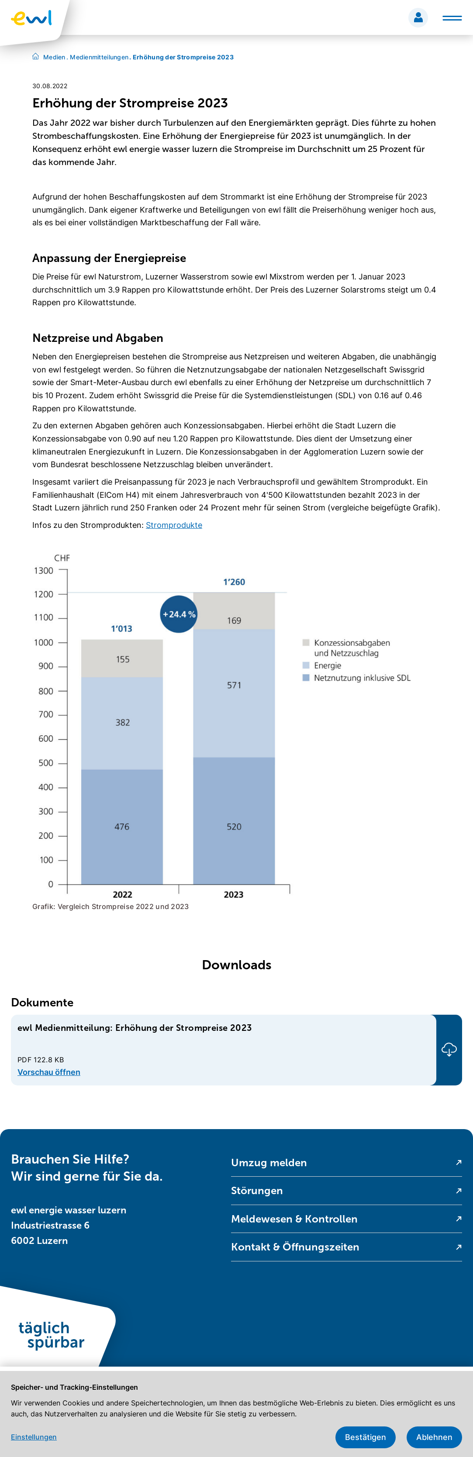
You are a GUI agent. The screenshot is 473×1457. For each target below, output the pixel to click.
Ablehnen (434, 1437)
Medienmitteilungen (97, 57)
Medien (54, 57)
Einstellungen (34, 1437)
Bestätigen (365, 1437)
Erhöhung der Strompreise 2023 (181, 57)
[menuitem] (346, 1163)
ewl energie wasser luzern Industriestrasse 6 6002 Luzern (68, 1225)
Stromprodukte (174, 525)
